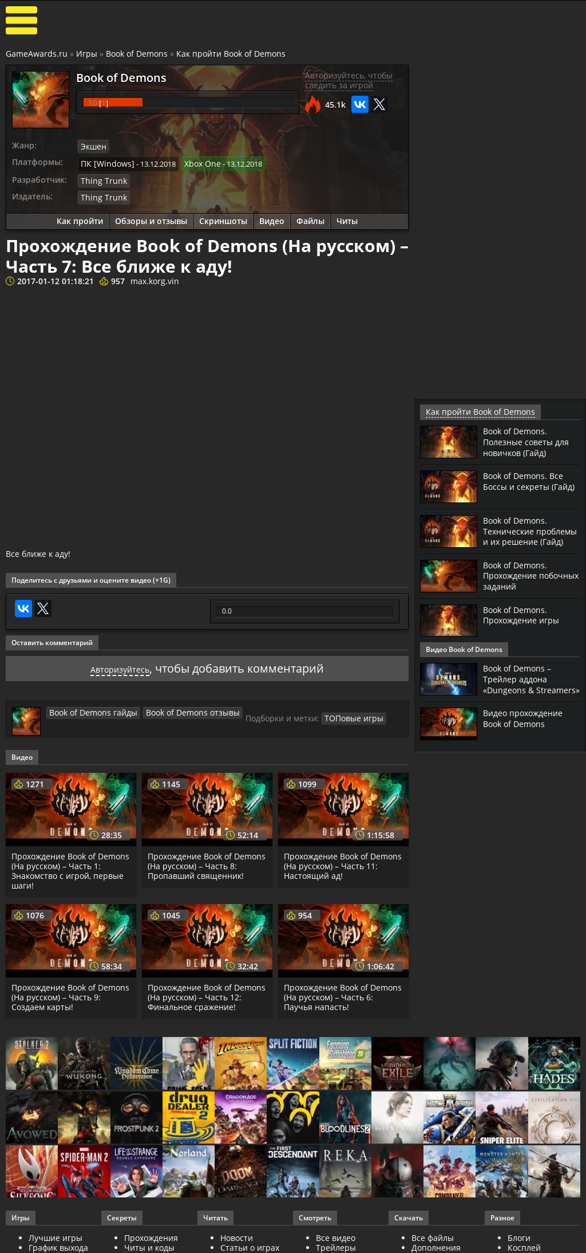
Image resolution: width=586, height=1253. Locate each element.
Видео (271, 216)
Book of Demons (137, 53)
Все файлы (432, 1232)
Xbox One (195, 161)
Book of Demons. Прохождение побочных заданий (524, 583)
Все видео (335, 1232)
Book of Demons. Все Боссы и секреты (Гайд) (527, 485)
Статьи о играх (249, 1242)
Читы (347, 216)
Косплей (524, 1242)
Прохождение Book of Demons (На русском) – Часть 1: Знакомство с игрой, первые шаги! (70, 865)
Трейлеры (336, 1242)
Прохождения (151, 1232)
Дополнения (436, 1242)
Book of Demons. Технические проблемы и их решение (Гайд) (518, 535)
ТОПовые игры (334, 713)
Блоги (519, 1232)
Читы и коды (149, 1242)
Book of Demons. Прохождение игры (525, 623)
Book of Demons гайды (89, 707)
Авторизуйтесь (119, 663)
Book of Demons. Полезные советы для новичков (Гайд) (530, 441)
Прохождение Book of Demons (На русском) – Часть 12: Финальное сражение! (206, 992)
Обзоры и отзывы (151, 216)
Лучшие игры (55, 1232)
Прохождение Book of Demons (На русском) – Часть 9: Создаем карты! (70, 992)
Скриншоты (223, 216)
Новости (236, 1232)
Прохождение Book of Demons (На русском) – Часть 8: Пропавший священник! (206, 861)
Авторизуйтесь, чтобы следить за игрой (349, 80)
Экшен (93, 146)
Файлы (310, 216)
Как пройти (80, 216)
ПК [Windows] (104, 161)
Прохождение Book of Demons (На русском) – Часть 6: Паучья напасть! (342, 992)
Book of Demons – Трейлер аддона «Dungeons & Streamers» (520, 692)
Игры (86, 53)
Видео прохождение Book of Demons (527, 735)
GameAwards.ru (37, 53)
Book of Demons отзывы (180, 707)
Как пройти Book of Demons (231, 53)
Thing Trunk (101, 177)
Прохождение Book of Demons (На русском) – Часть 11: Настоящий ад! (342, 861)
